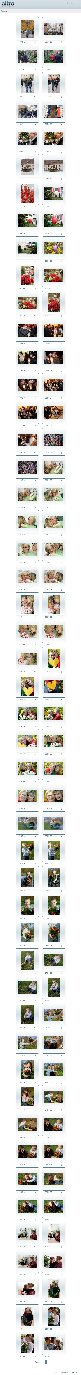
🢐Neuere (37, 1362)
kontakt (74, 1373)
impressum (65, 1373)
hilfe (55, 1373)
